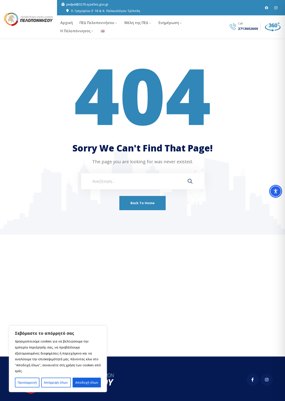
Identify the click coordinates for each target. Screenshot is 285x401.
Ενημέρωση (169, 22)
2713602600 (248, 28)
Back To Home (142, 203)
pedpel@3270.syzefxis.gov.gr (87, 4)
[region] (58, 359)
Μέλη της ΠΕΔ (136, 22)
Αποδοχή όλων (86, 382)
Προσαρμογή (27, 382)
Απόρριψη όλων (56, 382)
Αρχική (66, 22)
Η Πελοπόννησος (75, 30)
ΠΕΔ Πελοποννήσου (96, 22)
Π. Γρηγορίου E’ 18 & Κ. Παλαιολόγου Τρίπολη (105, 11)
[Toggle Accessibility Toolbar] (276, 191)
